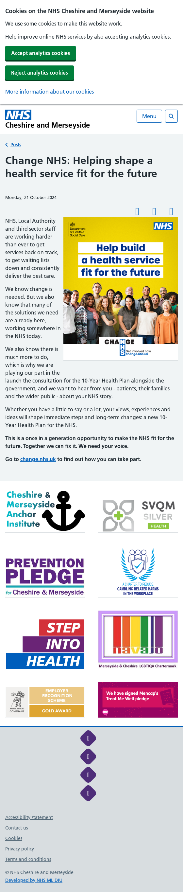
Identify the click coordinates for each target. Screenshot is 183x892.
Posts (15, 145)
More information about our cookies (49, 91)
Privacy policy (19, 849)
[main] (91, 317)
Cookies (13, 838)
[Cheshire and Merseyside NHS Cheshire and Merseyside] (47, 119)
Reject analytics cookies (39, 72)
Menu (149, 116)
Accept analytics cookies (40, 53)
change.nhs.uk (38, 459)
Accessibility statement (29, 817)
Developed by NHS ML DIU (33, 880)
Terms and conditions (28, 859)
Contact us (16, 828)
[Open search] (171, 116)
